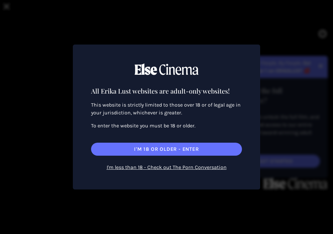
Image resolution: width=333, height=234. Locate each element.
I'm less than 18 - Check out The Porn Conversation (167, 167)
